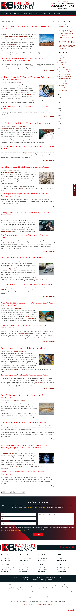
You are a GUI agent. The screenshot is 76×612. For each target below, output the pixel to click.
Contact (59, 13)
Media (37, 13)
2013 (59, 131)
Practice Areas (24, 13)
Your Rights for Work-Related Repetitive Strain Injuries (66, 37)
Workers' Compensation (20, 126)
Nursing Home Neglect (65, 76)
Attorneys (16, 13)
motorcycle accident (21, 417)
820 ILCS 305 (38, 382)
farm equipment (11, 44)
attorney (44, 53)
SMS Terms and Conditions (18, 530)
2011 (59, 137)
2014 (59, 129)
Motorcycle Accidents (19, 400)
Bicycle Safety (63, 58)
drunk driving (22, 220)
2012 (59, 134)
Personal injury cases (7, 172)
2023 (59, 105)
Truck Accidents (18, 308)
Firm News (62, 67)
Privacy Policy (4, 530)
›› (23, 492)
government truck (23, 316)
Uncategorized (63, 85)
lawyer (8, 231)
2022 (59, 108)
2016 (59, 124)
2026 (59, 98)
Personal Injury (17, 170)
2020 (59, 113)
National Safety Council (10, 243)
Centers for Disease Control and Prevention (19, 36)
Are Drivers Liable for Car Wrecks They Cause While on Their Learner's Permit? (66, 32)
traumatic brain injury (9, 453)
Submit (38, 534)
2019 (59, 116)
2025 (59, 100)
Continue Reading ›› (49, 70)
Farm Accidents (18, 32)
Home (2, 13)
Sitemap (49, 604)
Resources (27, 604)
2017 (59, 121)
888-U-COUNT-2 (64, 6)
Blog (54, 13)
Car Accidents (17, 82)
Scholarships (43, 13)
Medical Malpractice (64, 69)
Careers (49, 13)
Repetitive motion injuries (9, 128)
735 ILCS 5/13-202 (22, 333)
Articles (61, 55)
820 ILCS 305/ (28, 152)
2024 (59, 103)
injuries (11, 269)
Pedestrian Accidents (65, 78)
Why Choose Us (9, 13)
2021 (59, 111)
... (21, 492)
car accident (28, 94)
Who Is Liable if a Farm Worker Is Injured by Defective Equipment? (65, 26)
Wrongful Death (63, 90)
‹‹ (1, 492)
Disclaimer (43, 604)
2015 (59, 126)
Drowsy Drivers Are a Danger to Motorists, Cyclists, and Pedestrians (67, 46)
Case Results (31, 13)
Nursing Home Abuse (65, 74)
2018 (59, 118)
